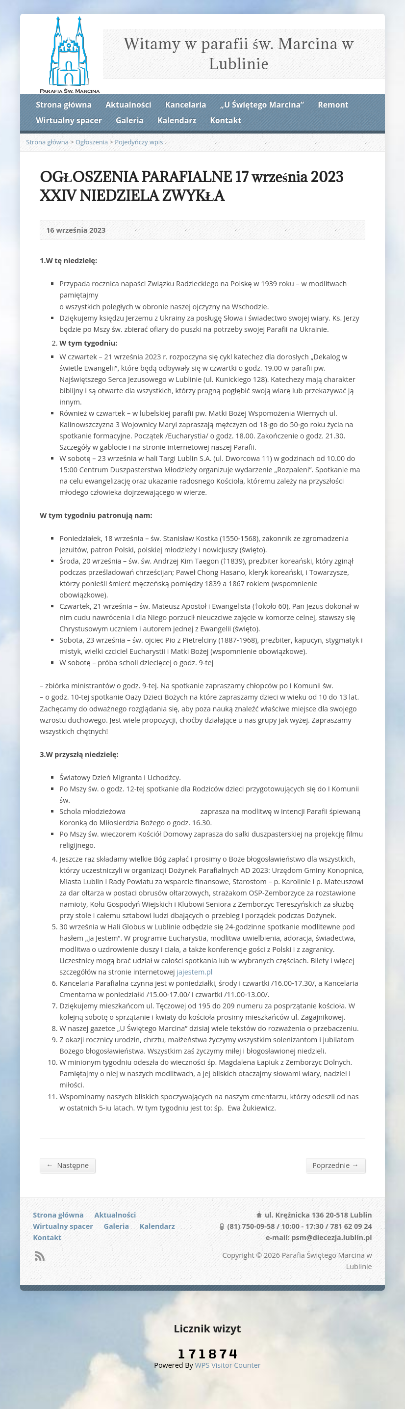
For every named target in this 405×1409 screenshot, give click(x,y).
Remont (333, 104)
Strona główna (64, 104)
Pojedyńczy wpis (139, 141)
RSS (39, 1255)
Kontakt (225, 120)
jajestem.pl (194, 971)
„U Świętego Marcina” (262, 104)
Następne (67, 1165)
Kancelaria (185, 104)
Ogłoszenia (92, 141)
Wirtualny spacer (69, 120)
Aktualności (128, 104)
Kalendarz (176, 120)
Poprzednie (335, 1165)
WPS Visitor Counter (228, 1365)
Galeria (130, 120)
